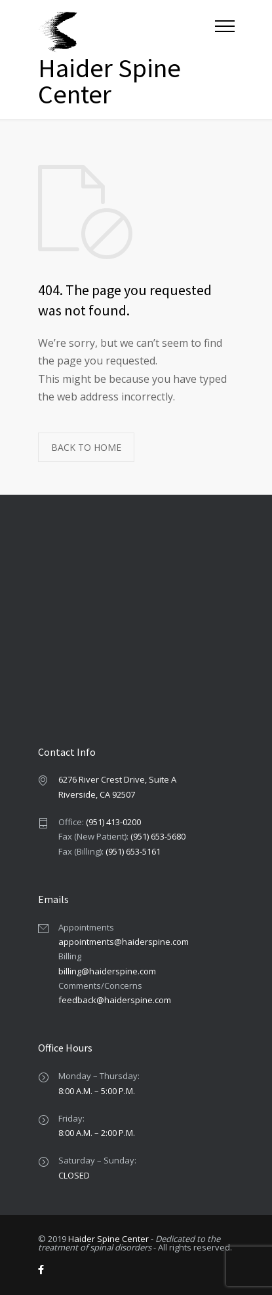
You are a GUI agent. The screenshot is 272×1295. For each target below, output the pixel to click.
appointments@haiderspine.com (123, 942)
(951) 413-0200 (113, 822)
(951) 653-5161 (133, 851)
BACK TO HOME (86, 447)
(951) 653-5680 (157, 836)
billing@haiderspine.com (107, 971)
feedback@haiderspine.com (114, 1000)
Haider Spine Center (108, 1239)
